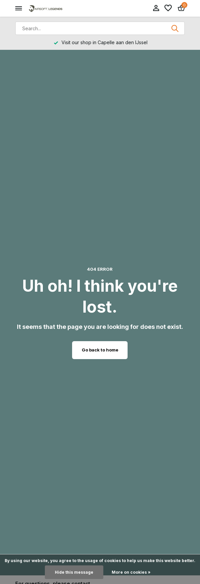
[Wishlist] (168, 8)
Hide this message (74, 572)
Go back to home (100, 349)
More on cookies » (131, 572)
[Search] (100, 28)
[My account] (156, 8)
